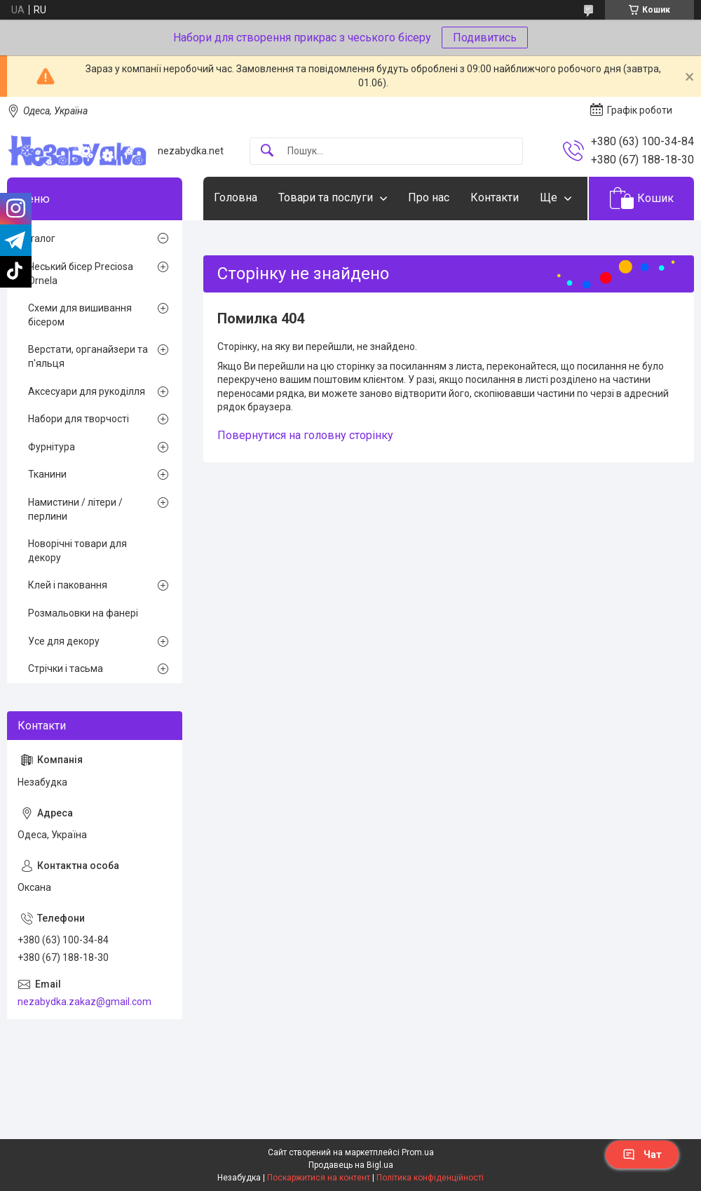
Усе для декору (64, 641)
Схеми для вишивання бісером (80, 315)
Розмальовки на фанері (83, 613)
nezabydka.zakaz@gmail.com (84, 1001)
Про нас (428, 197)
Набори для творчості (78, 418)
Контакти (494, 197)
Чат (642, 1154)
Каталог (36, 238)
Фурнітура (51, 446)
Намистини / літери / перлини (75, 509)
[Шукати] (267, 151)
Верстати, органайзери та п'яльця (88, 356)
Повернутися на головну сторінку (305, 435)
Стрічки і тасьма (65, 668)
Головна (235, 197)
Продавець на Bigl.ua (350, 1165)
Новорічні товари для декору (77, 550)
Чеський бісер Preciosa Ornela (80, 273)
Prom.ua (418, 1152)
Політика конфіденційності (430, 1178)
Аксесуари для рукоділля (86, 391)
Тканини (47, 474)
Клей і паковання (67, 585)
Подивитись (485, 37)
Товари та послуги (325, 197)
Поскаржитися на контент (318, 1178)
